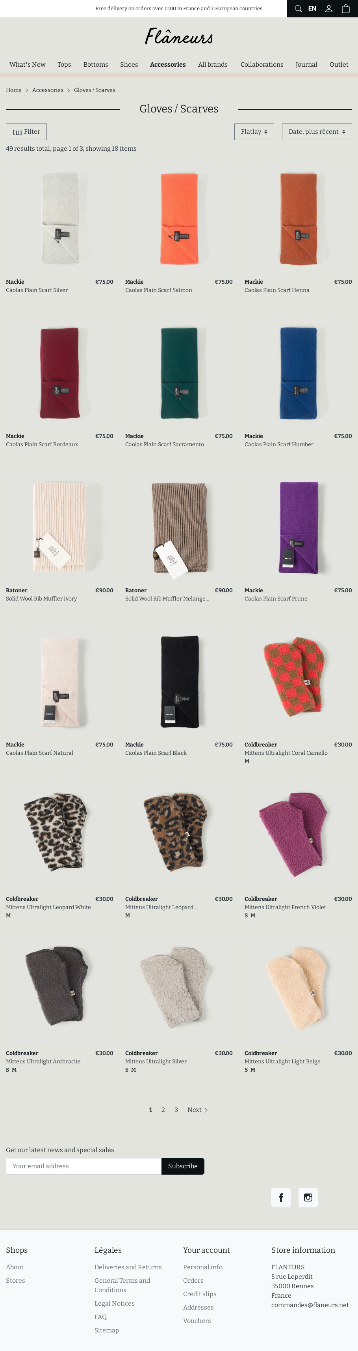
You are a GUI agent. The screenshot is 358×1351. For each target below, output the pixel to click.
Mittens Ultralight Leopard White (48, 907)
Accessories (170, 64)
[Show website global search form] (297, 9)
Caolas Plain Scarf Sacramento (164, 444)
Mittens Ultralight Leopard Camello (159, 907)
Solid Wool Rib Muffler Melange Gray (165, 599)
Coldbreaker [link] (261, 744)
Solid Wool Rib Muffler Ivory (41, 598)
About (15, 1267)
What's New (27, 64)
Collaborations (262, 64)
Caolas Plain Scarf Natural (39, 753)
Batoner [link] (17, 590)
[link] (59, 219)
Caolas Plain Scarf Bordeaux (42, 444)
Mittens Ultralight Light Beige (283, 1061)
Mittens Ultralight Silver (156, 1061)
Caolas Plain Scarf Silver (37, 290)
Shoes (129, 64)
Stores (15, 1280)
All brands (213, 64)
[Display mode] (254, 131)
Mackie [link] (15, 282)
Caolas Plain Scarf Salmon (158, 290)
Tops (64, 64)
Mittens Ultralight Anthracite (43, 1061)
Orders (193, 1280)
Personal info (203, 1267)
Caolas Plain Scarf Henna (277, 290)
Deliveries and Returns (128, 1267)
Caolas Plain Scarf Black (156, 753)
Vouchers (197, 1321)
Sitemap (107, 1330)
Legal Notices (115, 1303)
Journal (306, 64)
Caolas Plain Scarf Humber (279, 444)
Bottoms (95, 64)
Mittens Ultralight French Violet (285, 907)
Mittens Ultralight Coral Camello (286, 753)
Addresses (198, 1307)
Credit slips (200, 1294)
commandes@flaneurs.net (310, 1305)
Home (14, 90)
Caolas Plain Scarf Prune (276, 598)
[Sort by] (317, 131)
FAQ (101, 1317)
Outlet (339, 64)
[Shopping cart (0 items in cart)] (346, 8)
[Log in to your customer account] (329, 8)
